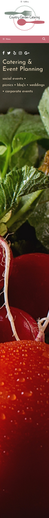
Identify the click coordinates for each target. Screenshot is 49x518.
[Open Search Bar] (44, 39)
